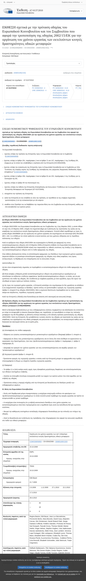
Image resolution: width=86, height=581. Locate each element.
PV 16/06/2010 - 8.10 (60, 88)
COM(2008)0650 (9, 141)
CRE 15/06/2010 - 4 (39, 90)
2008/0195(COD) (20, 73)
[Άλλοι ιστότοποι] (72, 2)
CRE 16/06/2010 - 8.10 (61, 90)
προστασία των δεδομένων (45, 577)
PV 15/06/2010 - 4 (38, 88)
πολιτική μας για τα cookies (66, 577)
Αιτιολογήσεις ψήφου (60, 93)
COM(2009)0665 (21, 172)
